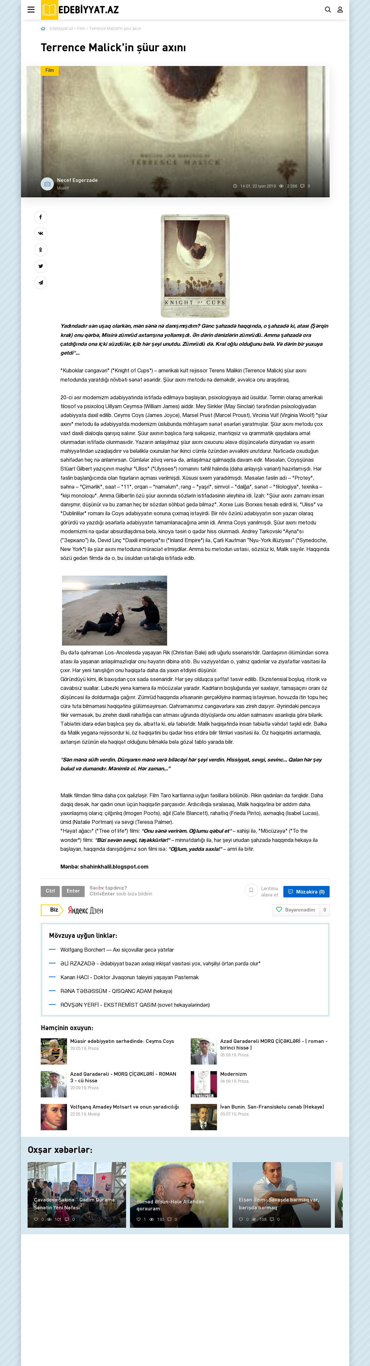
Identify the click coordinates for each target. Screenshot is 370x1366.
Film (81, 29)
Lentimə (261, 891)
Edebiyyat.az (61, 29)
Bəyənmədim (301, 910)
